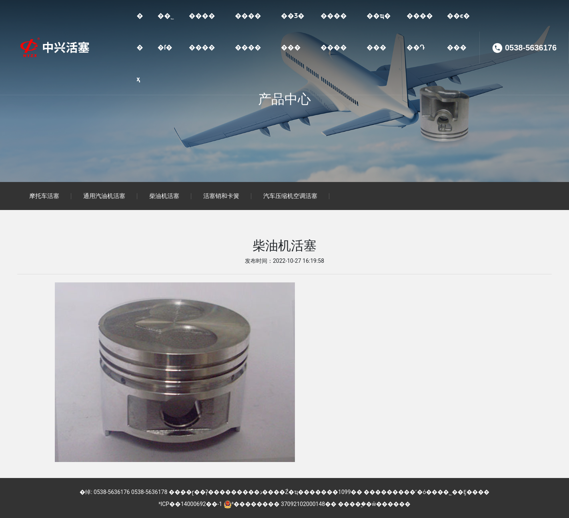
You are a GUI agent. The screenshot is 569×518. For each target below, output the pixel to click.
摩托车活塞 (44, 196)
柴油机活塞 (164, 196)
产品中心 (284, 99)
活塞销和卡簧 (221, 196)
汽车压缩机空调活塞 (290, 196)
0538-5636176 (531, 48)
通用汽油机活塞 (104, 196)
